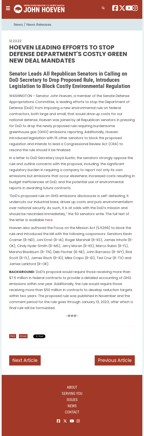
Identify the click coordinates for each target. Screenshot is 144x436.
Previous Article (115, 360)
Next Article (25, 360)
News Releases (38, 24)
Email (23, 336)
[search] (103, 7)
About (72, 387)
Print (12, 336)
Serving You (72, 393)
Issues (72, 399)
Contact (72, 412)
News (18, 24)
